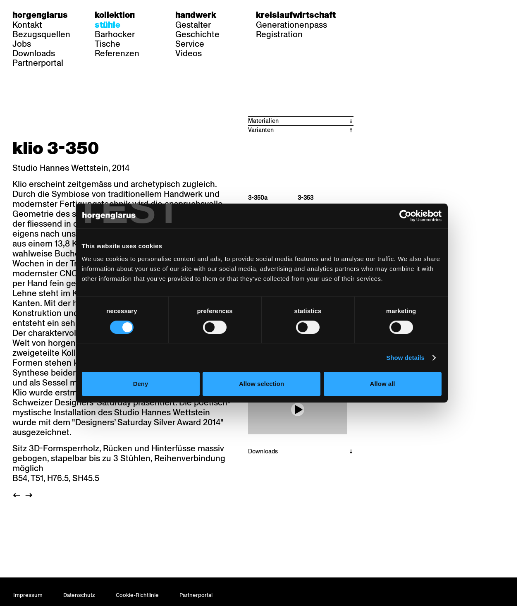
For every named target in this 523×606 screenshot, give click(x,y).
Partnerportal (37, 63)
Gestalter (193, 25)
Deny (137, 401)
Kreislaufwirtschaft (296, 15)
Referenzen (117, 53)
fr (384, 15)
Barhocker (115, 34)
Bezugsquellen (41, 34)
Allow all (385, 401)
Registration (279, 34)
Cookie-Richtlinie (137, 595)
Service (189, 44)
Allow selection (261, 401)
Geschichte (197, 34)
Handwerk (195, 15)
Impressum (28, 595)
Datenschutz (79, 595)
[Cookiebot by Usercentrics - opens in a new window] (410, 234)
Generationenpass (291, 25)
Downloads (33, 53)
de (368, 15)
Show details (410, 375)
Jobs (21, 44)
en (400, 15)
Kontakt (27, 25)
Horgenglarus (40, 15)
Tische (107, 44)
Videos (188, 53)
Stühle (107, 25)
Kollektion (115, 15)
